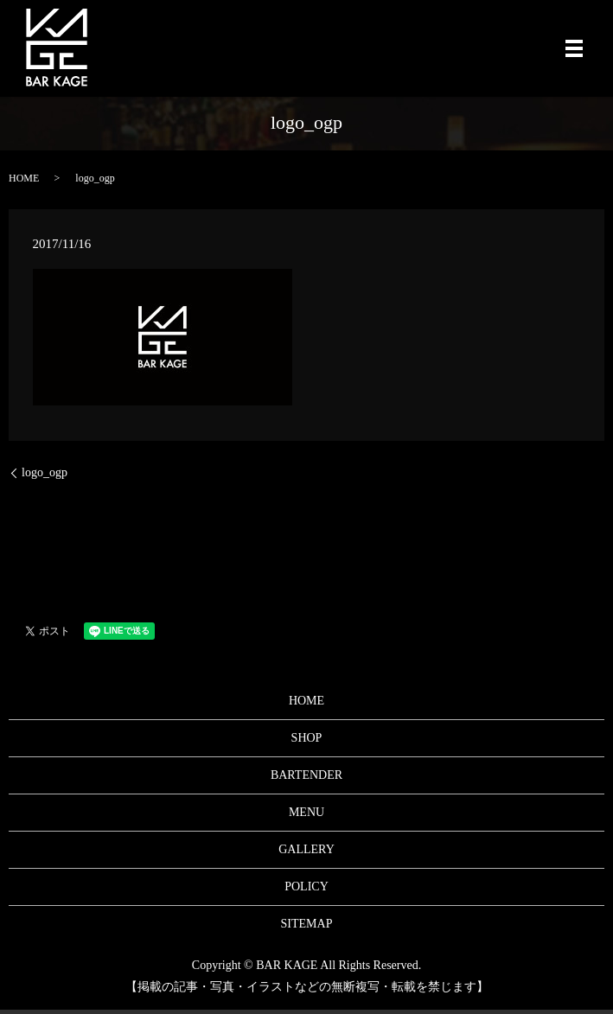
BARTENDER (306, 774)
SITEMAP (307, 923)
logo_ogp (44, 472)
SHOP (306, 737)
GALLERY (306, 849)
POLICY (306, 886)
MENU (306, 812)
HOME (24, 178)
